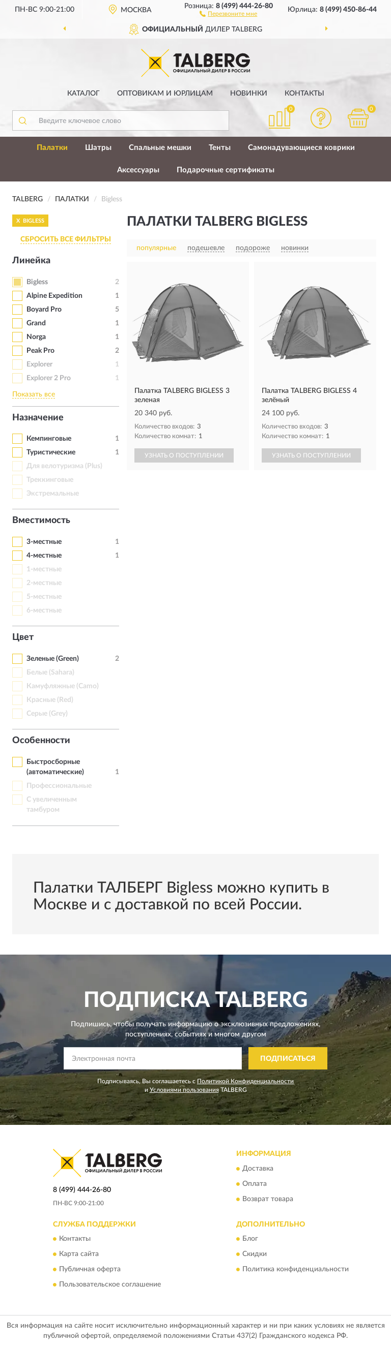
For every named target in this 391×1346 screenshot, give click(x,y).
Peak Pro (40, 350)
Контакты (304, 93)
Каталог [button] (83, 93)
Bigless (37, 282)
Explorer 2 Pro (48, 378)
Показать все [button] (33, 394)
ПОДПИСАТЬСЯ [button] (288, 1058)
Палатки (52, 147)
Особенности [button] (41, 740)
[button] (228, 13)
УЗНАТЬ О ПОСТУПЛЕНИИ (184, 455)
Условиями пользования (184, 1090)
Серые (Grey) (47, 713)
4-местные (44, 555)
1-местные (44, 569)
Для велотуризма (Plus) (64, 466)
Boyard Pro (44, 309)
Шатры (98, 147)
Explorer (39, 364)
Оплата (254, 1183)
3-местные (44, 541)
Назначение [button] (38, 417)
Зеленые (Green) (52, 658)
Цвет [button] (23, 637)
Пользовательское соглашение (110, 1284)
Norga (36, 337)
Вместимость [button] (41, 520)
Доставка (257, 1168)
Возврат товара (267, 1199)
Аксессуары (138, 170)
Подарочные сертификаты (225, 170)
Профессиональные (59, 785)
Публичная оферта (90, 1269)
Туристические (50, 452)
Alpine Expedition (54, 295)
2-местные (44, 583)
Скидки (254, 1254)
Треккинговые (49, 479)
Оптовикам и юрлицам (165, 93)
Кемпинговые (48, 438)
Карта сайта (79, 1254)
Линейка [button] (31, 260)
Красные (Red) (49, 699)
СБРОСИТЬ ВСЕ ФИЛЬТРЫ (65, 239)
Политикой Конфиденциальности (245, 1081)
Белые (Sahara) (50, 672)
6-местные (44, 610)
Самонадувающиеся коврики (301, 147)
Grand (36, 323)
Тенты (220, 147)
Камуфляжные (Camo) (62, 686)
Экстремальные (52, 493)
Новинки (248, 93)
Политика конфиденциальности (295, 1269)
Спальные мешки (160, 147)
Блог (250, 1238)
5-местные (44, 596)
